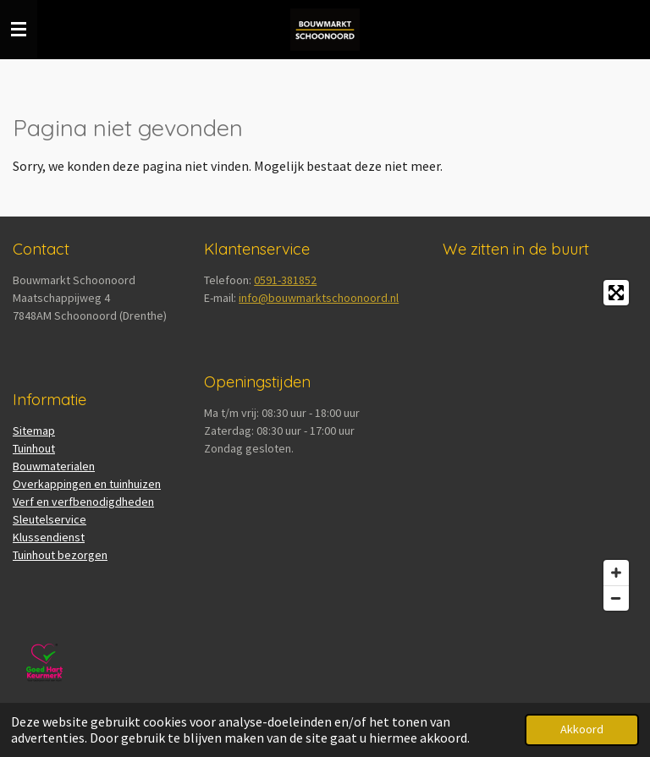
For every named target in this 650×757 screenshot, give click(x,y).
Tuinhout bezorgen (60, 554)
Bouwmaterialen (54, 466)
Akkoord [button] (581, 729)
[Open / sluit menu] (18, 29)
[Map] (540, 445)
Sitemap (34, 430)
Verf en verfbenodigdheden (83, 501)
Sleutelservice (49, 519)
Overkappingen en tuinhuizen (87, 483)
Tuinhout (34, 448)
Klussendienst (49, 537)
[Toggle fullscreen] (616, 292)
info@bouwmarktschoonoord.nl (319, 297)
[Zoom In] (616, 572)
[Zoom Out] (616, 598)
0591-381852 (285, 280)
